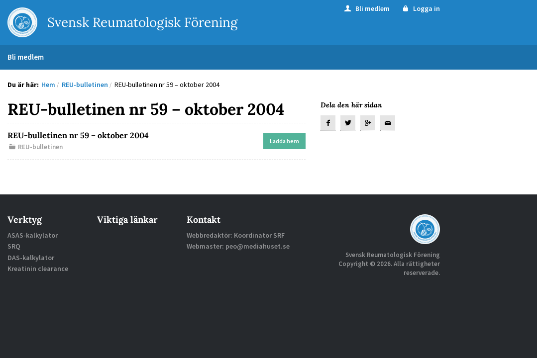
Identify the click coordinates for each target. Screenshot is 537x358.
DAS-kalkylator (30, 257)
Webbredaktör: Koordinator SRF (236, 235)
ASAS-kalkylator (32, 235)
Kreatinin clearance (37, 268)
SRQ (13, 246)
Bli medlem (366, 8)
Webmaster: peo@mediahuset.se (238, 246)
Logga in (420, 8)
